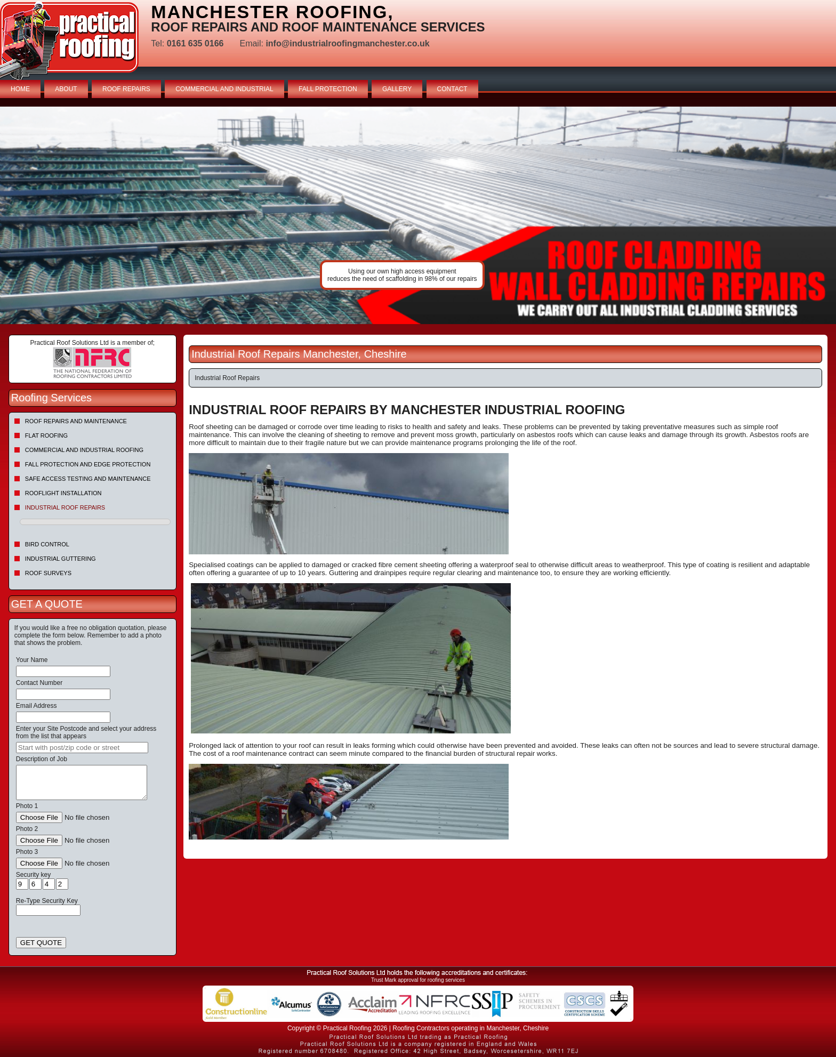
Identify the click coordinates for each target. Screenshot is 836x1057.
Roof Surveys (48, 573)
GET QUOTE (41, 943)
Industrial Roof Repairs (65, 507)
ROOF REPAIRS (126, 89)
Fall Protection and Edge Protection (88, 464)
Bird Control (47, 544)
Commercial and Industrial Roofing (84, 450)
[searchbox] (82, 747)
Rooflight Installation (63, 493)
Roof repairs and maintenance (76, 421)
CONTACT (452, 89)
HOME (20, 89)
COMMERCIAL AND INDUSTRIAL (224, 89)
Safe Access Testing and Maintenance (88, 478)
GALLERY (397, 89)
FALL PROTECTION (328, 89)
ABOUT (66, 89)
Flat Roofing (46, 435)
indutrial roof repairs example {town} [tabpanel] (418, 215)
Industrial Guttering (60, 558)
